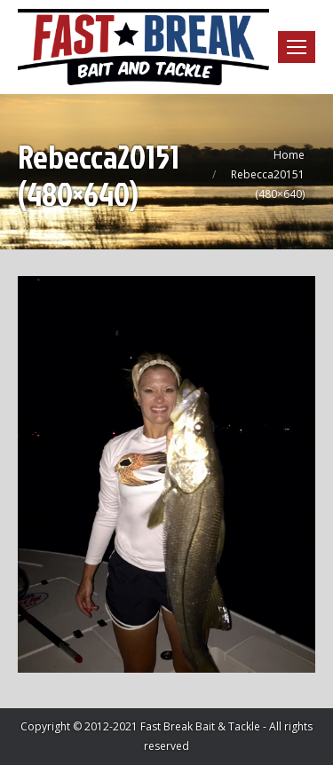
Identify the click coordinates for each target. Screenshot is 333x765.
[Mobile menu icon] (296, 47)
